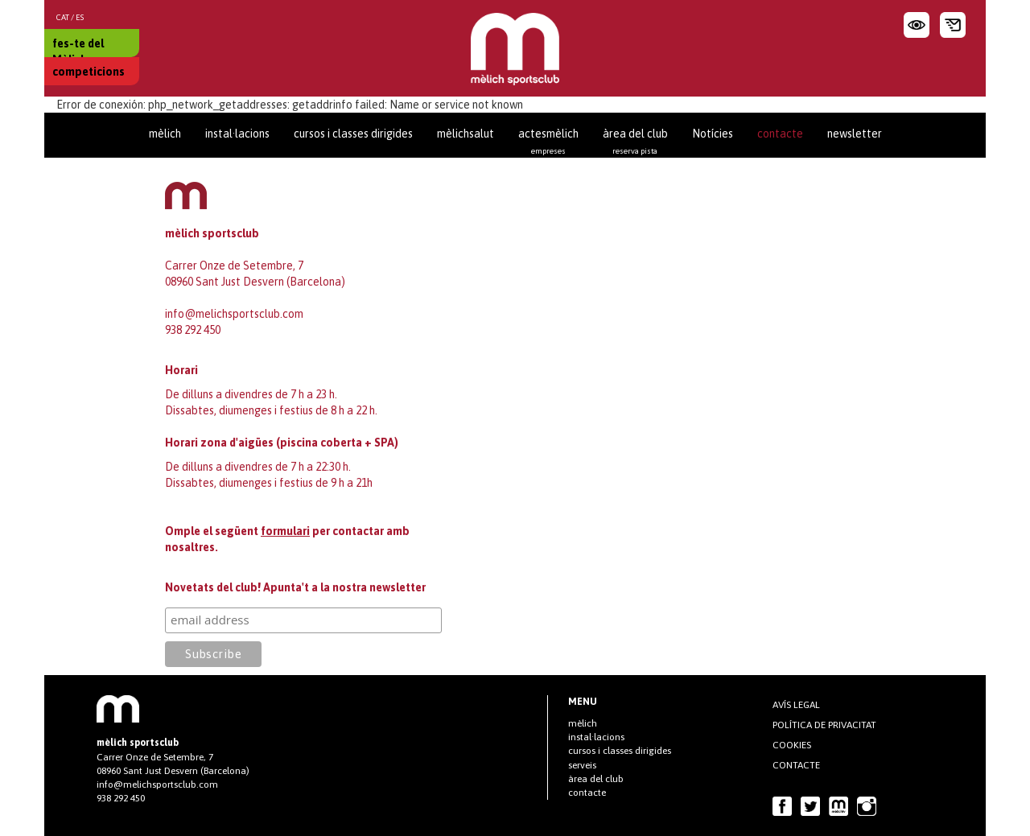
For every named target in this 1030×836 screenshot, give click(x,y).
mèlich (165, 133)
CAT (62, 17)
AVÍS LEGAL (796, 704)
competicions (88, 71)
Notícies (712, 133)
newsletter (854, 133)
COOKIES (791, 745)
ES (80, 17)
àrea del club (635, 141)
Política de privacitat (824, 725)
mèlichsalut (465, 133)
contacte (780, 133)
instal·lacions (237, 133)
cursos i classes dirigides (353, 133)
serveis (582, 765)
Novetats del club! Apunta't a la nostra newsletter (295, 587)
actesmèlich (548, 141)
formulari (285, 531)
